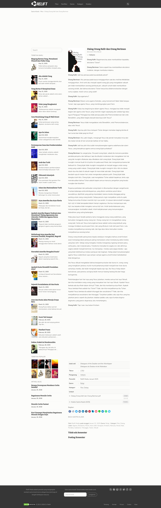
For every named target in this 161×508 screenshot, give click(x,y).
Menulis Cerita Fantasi (40, 404)
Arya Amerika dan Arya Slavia (50, 201)
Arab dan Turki (44, 162)
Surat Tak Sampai (45, 317)
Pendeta (71, 428)
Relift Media (76, 423)
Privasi (122, 504)
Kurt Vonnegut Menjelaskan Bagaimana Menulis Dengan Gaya (46, 414)
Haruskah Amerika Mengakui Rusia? (45, 252)
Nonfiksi (64, 4)
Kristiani (106, 426)
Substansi (77, 428)
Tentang (106, 504)
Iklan (136, 504)
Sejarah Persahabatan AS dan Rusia (45, 284)
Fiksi (56, 4)
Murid (118, 426)
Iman (91, 426)
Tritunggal (85, 428)
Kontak (114, 504)
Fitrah (87, 426)
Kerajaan (100, 426)
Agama (75, 426)
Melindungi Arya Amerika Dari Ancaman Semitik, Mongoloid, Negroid (46, 235)
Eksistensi (81, 426)
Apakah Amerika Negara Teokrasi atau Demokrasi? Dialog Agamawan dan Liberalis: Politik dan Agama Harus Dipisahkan (46, 216)
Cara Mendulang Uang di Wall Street (45, 117)
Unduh (126, 396)
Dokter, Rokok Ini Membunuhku (43, 342)
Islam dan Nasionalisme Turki (50, 188)
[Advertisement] (80, 30)
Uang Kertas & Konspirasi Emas (43, 89)
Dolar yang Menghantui (48, 104)
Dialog (86, 388)
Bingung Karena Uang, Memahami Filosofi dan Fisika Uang (44, 60)
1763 (82, 371)
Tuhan (91, 428)
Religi (82, 383)
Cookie (129, 504)
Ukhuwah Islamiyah (46, 175)
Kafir (95, 426)
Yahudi (96, 428)
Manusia (113, 426)
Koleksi (88, 4)
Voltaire (92, 55)
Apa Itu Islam (44, 132)
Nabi (122, 426)
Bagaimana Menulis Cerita (41, 396)
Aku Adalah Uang (45, 76)
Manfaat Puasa (44, 330)
